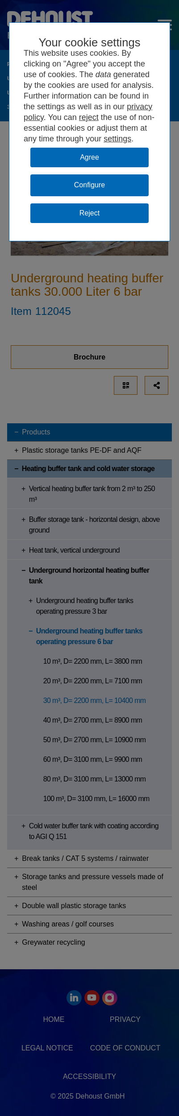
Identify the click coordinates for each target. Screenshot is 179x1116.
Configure (89, 185)
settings (117, 138)
